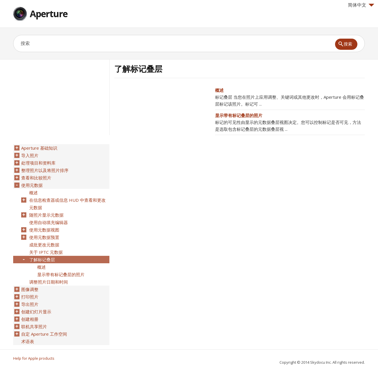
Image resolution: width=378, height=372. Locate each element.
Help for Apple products (33, 358)
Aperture (49, 13)
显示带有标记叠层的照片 (238, 115)
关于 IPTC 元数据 (46, 252)
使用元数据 (32, 185)
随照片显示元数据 (46, 215)
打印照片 (29, 297)
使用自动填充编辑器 (48, 222)
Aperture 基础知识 (39, 148)
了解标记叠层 (42, 259)
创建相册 (29, 319)
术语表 (27, 341)
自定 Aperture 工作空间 (44, 334)
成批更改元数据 (44, 245)
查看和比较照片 (36, 178)
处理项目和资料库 (38, 163)
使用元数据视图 (44, 230)
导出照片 (29, 304)
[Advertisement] (162, 127)
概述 (219, 90)
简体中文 (361, 5)
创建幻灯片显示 (36, 311)
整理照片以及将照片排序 (44, 170)
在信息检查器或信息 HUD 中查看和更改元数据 (67, 203)
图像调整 (29, 289)
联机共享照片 (34, 326)
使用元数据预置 (44, 237)
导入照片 (29, 155)
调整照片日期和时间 (48, 282)
